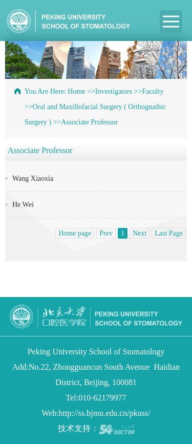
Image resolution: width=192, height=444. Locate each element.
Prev (106, 233)
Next (139, 233)
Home (76, 91)
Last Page (169, 233)
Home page (74, 233)
